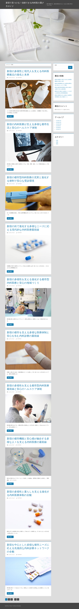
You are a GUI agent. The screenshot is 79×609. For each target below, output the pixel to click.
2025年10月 (58, 124)
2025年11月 (58, 122)
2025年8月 (58, 127)
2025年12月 (58, 120)
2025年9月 (58, 125)
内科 (57, 140)
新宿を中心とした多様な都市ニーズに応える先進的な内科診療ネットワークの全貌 (28, 548)
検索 (56, 65)
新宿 (57, 143)
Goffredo (20, 77)
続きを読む (10, 116)
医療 (57, 142)
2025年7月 (58, 129)
